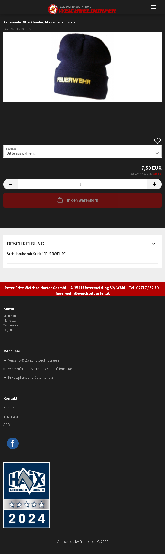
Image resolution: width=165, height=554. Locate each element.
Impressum (11, 416)
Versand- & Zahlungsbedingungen (33, 360)
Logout (8, 330)
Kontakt (9, 407)
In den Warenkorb (77, 199)
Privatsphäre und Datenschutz (30, 377)
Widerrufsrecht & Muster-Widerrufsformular (40, 368)
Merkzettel (10, 320)
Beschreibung (25, 243)
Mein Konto (11, 316)
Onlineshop (65, 541)
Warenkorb (10, 325)
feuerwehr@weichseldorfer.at (82, 293)
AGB (6, 424)
